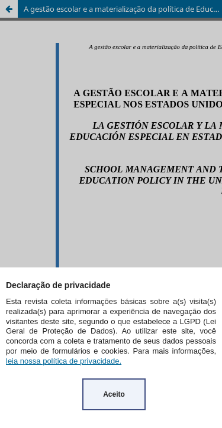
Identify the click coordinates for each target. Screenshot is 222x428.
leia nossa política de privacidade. (63, 361)
